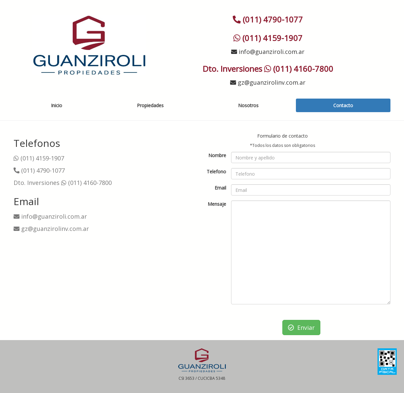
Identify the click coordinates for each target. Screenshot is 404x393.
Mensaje (217, 204)
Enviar (301, 327)
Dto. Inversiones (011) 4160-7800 (63, 183)
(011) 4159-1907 (39, 158)
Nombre (217, 155)
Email (220, 188)
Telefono (216, 171)
